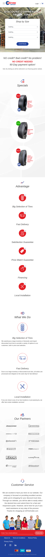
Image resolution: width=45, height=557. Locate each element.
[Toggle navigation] (34, 4)
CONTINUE (22, 44)
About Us (7, 538)
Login (37, 3)
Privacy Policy (8, 541)
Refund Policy (32, 538)
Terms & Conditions (19, 538)
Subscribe (39, 533)
